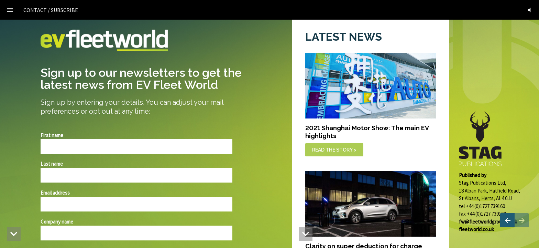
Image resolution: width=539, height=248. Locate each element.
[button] (529, 10)
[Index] (10, 10)
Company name (57, 221)
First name (52, 135)
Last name (52, 164)
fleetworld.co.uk (476, 229)
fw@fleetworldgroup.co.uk (488, 221)
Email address (55, 192)
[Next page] (522, 220)
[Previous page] (507, 220)
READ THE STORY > (334, 150)
